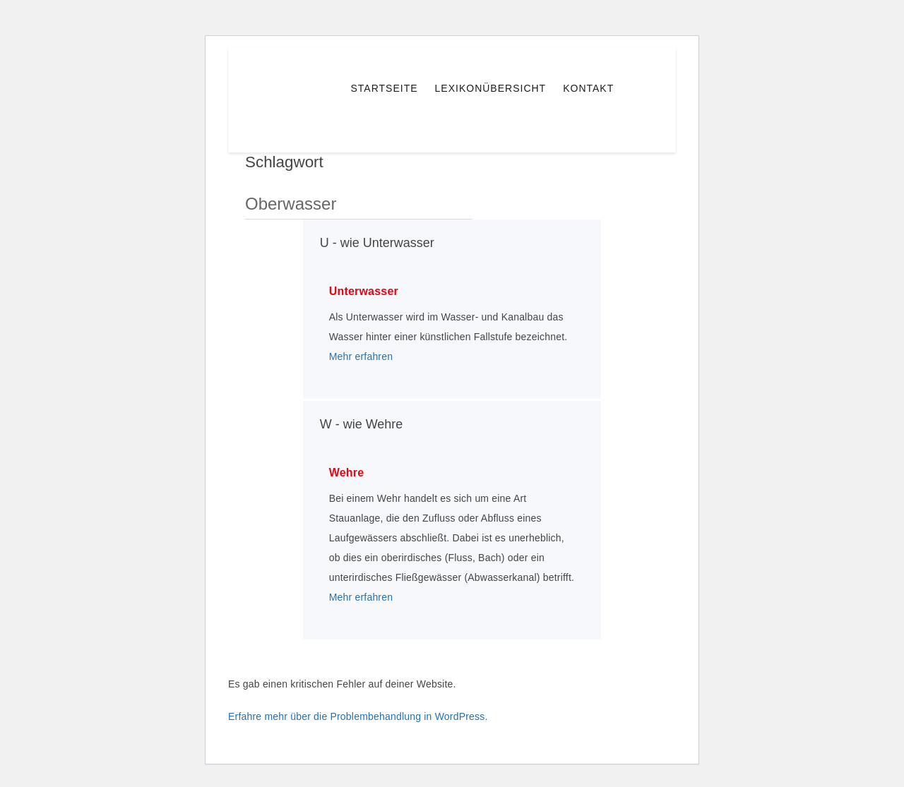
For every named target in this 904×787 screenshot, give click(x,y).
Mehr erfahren (361, 356)
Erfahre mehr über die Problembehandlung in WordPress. (358, 716)
